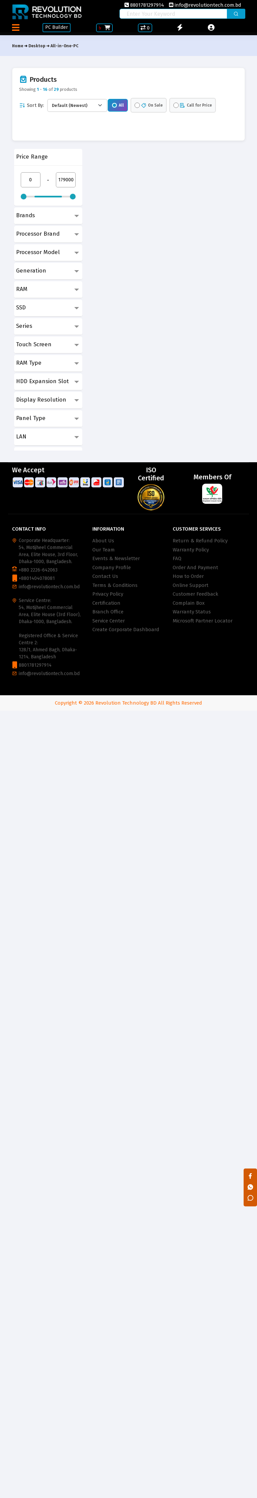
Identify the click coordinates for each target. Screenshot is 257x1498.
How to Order (188, 576)
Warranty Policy (191, 550)
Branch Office (107, 612)
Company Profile (111, 567)
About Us (103, 541)
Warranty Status (192, 612)
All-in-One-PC (64, 46)
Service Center (108, 621)
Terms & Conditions (115, 585)
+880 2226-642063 (38, 570)
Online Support (190, 585)
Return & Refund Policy (200, 541)
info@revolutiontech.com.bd (205, 5)
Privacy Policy (107, 594)
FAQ (177, 558)
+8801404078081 (37, 578)
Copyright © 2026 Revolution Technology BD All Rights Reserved (128, 703)
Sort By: (31, 105)
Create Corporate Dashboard (125, 629)
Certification (106, 603)
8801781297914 (144, 5)
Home (17, 46)
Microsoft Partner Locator (203, 621)
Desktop (36, 46)
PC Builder (57, 27)
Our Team (103, 550)
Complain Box (188, 603)
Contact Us (105, 576)
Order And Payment (195, 567)
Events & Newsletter (116, 558)
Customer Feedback (195, 594)
